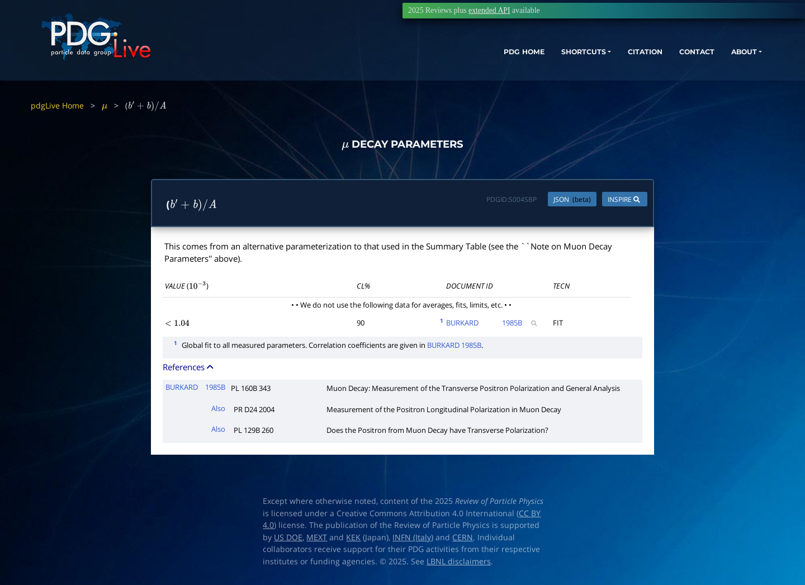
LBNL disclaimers (459, 561)
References (189, 367)
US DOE (288, 537)
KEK (353, 537)
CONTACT (665, 60)
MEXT (316, 537)
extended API (489, 10)
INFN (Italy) (412, 537)
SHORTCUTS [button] (536, 60)
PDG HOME (467, 60)
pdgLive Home (57, 105)
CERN (462, 537)
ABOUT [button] (718, 60)
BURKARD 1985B (454, 346)
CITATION (606, 60)
